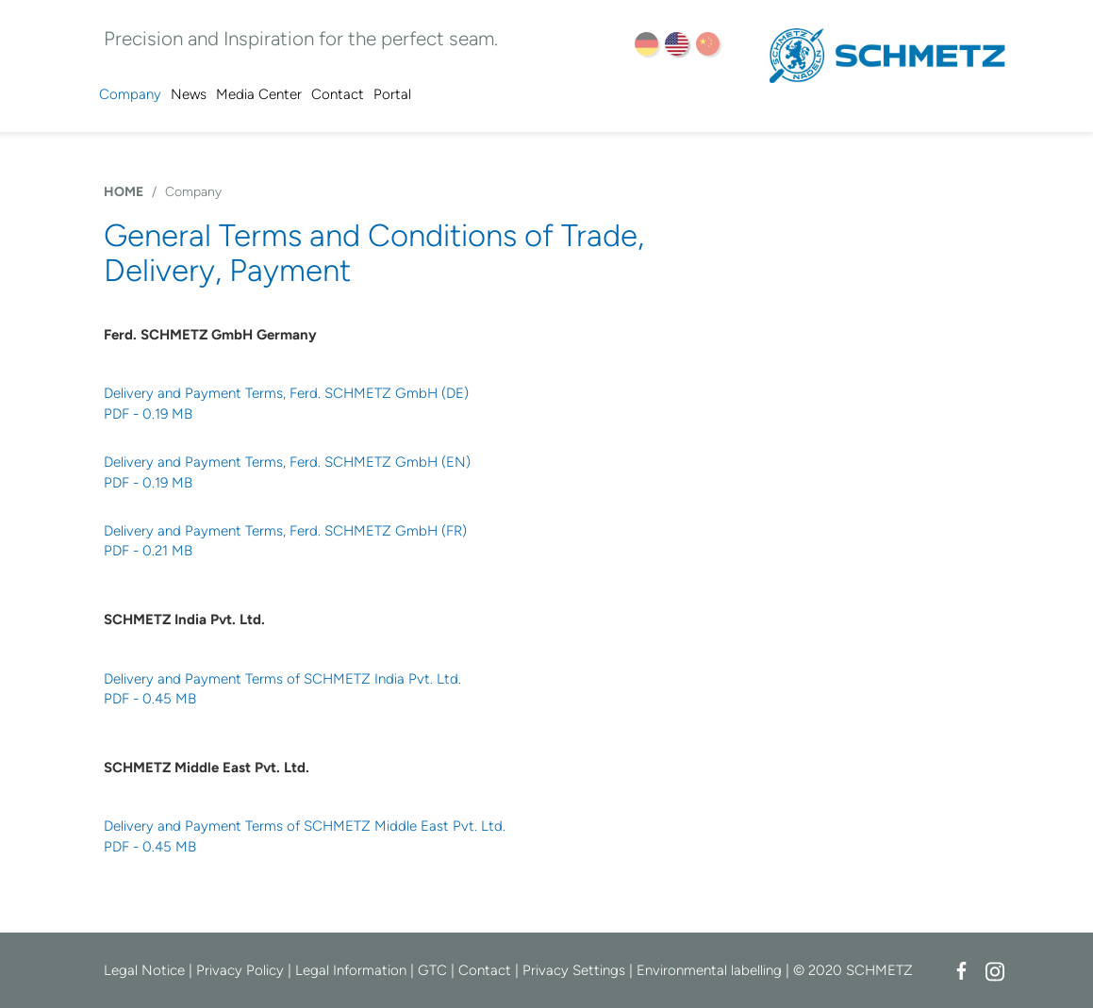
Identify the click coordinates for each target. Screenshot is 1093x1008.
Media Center (259, 94)
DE (646, 44)
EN (676, 44)
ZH (708, 44)
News (189, 94)
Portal (392, 94)
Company (130, 94)
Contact (337, 94)
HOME (123, 192)
